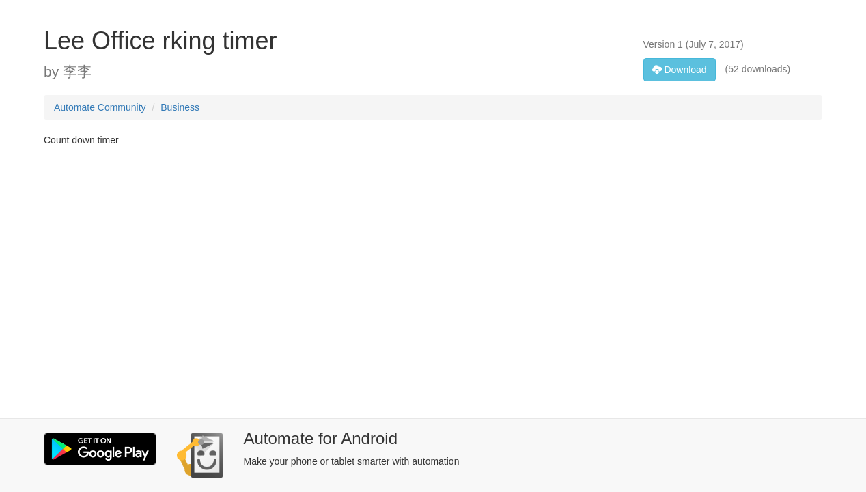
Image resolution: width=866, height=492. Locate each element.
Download (679, 69)
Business (179, 107)
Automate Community (100, 107)
